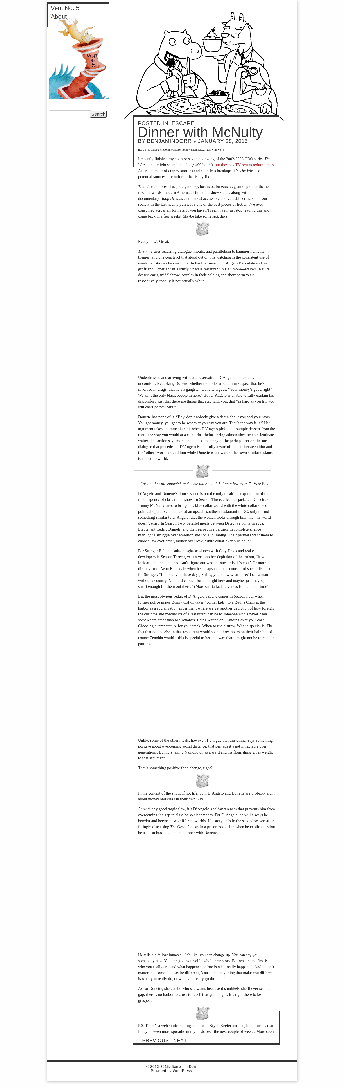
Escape (183, 123)
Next (183, 1040)
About (59, 16)
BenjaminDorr (169, 141)
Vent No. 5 (65, 8)
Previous (152, 1040)
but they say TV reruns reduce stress (244, 165)
